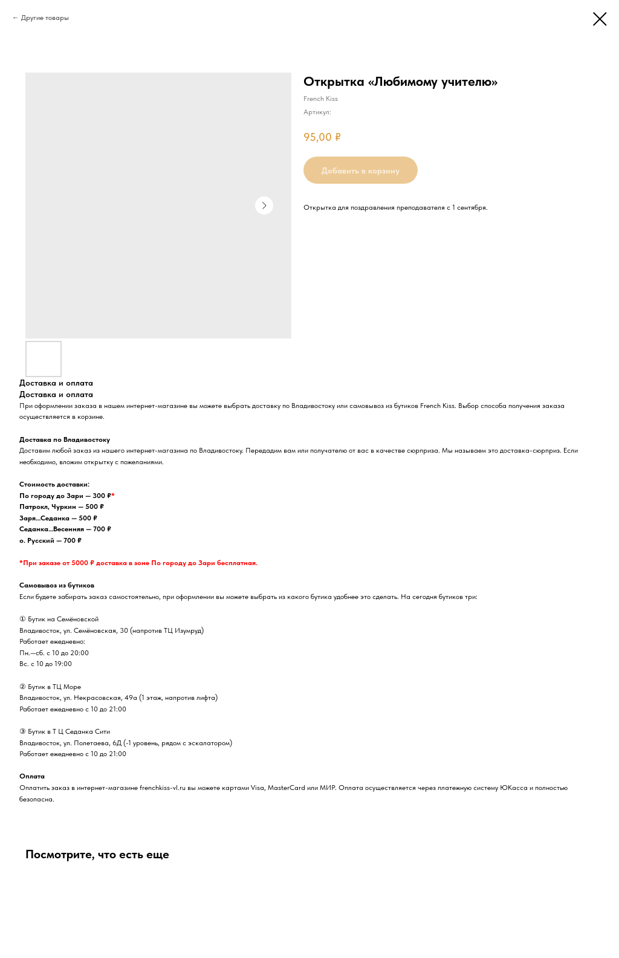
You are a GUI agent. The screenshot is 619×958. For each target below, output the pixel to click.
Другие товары (45, 17)
